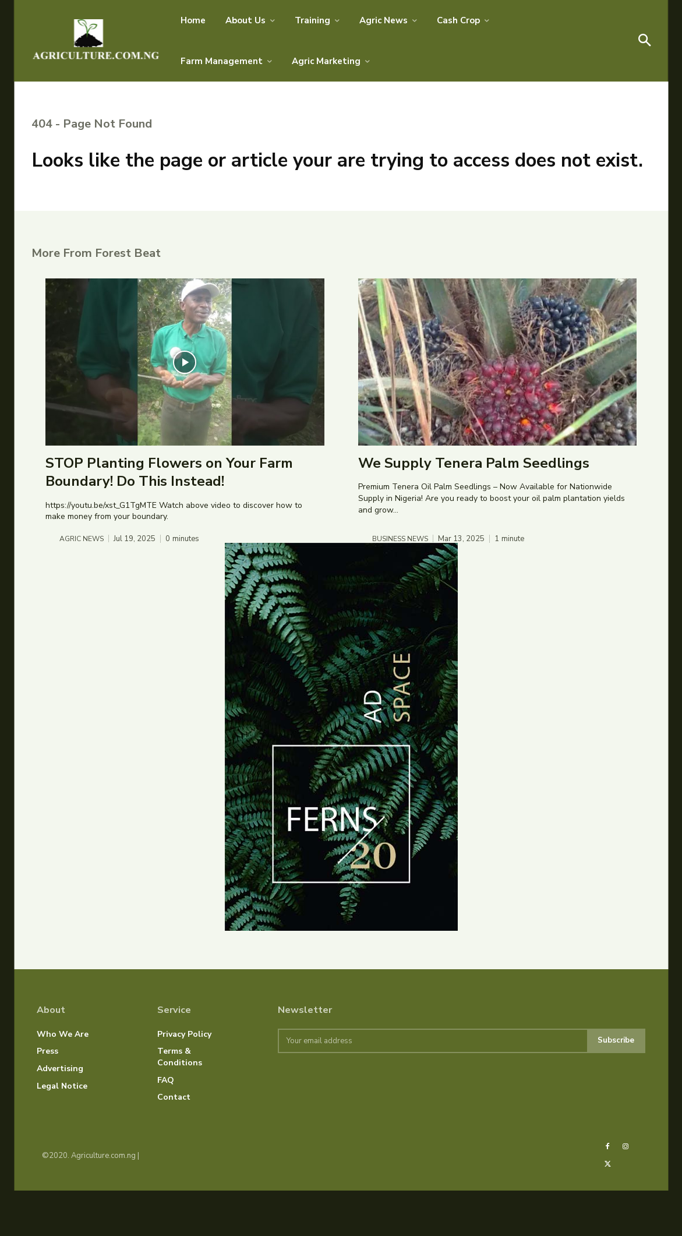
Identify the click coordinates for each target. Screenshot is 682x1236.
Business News (402, 583)
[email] (431, 1086)
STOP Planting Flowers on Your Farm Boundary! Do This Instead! (169, 516)
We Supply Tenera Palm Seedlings (473, 507)
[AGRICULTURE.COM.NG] (96, 40)
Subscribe (615, 1086)
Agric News (83, 583)
